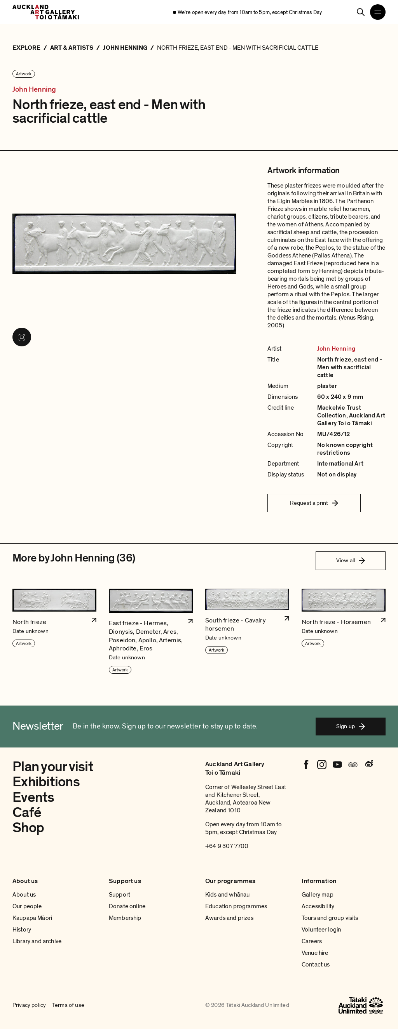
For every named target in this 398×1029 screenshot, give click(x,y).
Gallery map (317, 894)
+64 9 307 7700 (226, 846)
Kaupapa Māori (32, 918)
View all (350, 560)
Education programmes (236, 906)
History (21, 929)
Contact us (316, 964)
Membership (125, 918)
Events (33, 797)
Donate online (127, 906)
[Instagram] (321, 764)
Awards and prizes (229, 918)
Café (26, 812)
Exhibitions (46, 781)
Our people (27, 906)
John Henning (34, 89)
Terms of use (68, 1005)
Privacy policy (29, 1005)
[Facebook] (306, 764)
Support (119, 894)
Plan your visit (52, 766)
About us (24, 894)
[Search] (360, 12)
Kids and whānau (227, 894)
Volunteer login (321, 929)
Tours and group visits (330, 918)
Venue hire (315, 953)
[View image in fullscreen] (21, 337)
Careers (312, 941)
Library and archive (36, 941)
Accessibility (318, 906)
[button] (54, 631)
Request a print (314, 503)
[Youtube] (337, 764)
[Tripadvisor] (353, 764)
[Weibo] (368, 764)
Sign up (350, 726)
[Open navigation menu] (378, 12)
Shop (28, 827)
